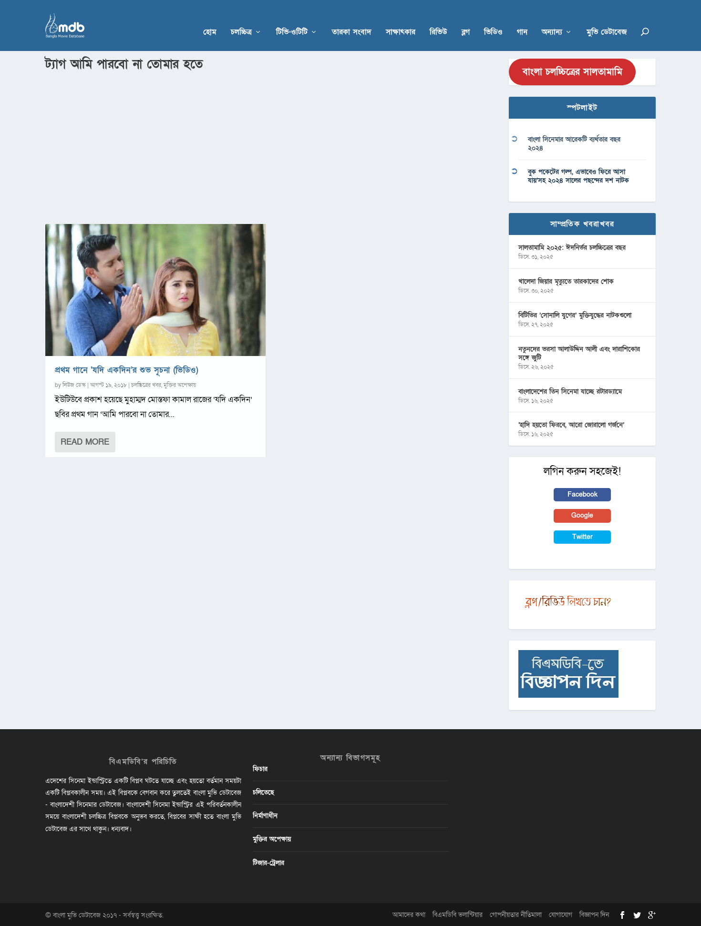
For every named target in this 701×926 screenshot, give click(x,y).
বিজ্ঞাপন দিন (594, 913)
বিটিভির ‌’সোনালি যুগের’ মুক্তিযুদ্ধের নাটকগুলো (574, 313)
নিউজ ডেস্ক (74, 383)
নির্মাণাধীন (265, 814)
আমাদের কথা (408, 913)
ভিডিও (493, 19)
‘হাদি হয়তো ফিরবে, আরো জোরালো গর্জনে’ (571, 423)
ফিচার (260, 767)
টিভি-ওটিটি (292, 19)
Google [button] (582, 514)
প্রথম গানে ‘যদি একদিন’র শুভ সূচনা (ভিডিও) (126, 368)
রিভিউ (438, 19)
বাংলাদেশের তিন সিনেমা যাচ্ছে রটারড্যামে (570, 390)
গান (522, 19)
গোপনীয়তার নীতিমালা (516, 913)
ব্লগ (466, 19)
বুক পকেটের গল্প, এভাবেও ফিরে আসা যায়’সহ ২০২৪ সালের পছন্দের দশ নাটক (578, 174)
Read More (85, 440)
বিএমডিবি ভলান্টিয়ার (458, 913)
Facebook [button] (582, 493)
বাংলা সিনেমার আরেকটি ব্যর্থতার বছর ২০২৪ (574, 143)
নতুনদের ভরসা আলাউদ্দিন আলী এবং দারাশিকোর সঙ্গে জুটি (579, 352)
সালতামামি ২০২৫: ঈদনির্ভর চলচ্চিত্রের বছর (572, 246)
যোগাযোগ (560, 913)
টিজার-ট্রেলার (268, 861)
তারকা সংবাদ (351, 19)
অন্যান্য (552, 19)
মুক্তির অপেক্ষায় (180, 383)
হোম (209, 19)
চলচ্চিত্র (241, 19)
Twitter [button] (582, 535)
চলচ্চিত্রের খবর (146, 383)
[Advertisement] (271, 143)
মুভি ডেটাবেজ (607, 19)
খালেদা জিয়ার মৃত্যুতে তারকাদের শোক (566, 280)
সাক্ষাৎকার (400, 19)
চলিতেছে (263, 790)
